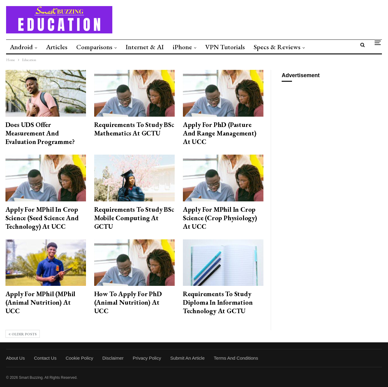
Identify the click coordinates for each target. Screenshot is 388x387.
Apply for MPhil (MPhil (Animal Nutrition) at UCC (40, 302)
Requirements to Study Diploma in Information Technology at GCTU (218, 302)
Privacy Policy (147, 358)
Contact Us (45, 358)
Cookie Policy (79, 358)
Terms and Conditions (236, 358)
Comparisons (94, 47)
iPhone (182, 47)
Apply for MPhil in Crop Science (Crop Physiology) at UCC (220, 218)
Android (21, 47)
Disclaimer (113, 358)
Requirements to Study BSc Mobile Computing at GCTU (134, 218)
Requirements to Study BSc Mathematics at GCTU (134, 129)
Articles (56, 47)
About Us (15, 358)
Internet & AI (144, 47)
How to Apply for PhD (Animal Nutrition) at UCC (128, 302)
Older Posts (23, 334)
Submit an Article (187, 358)
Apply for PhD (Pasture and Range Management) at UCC (219, 133)
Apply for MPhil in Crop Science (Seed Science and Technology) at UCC (42, 218)
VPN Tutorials (225, 47)
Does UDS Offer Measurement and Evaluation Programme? (40, 133)
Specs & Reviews (277, 47)
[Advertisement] (332, 126)
